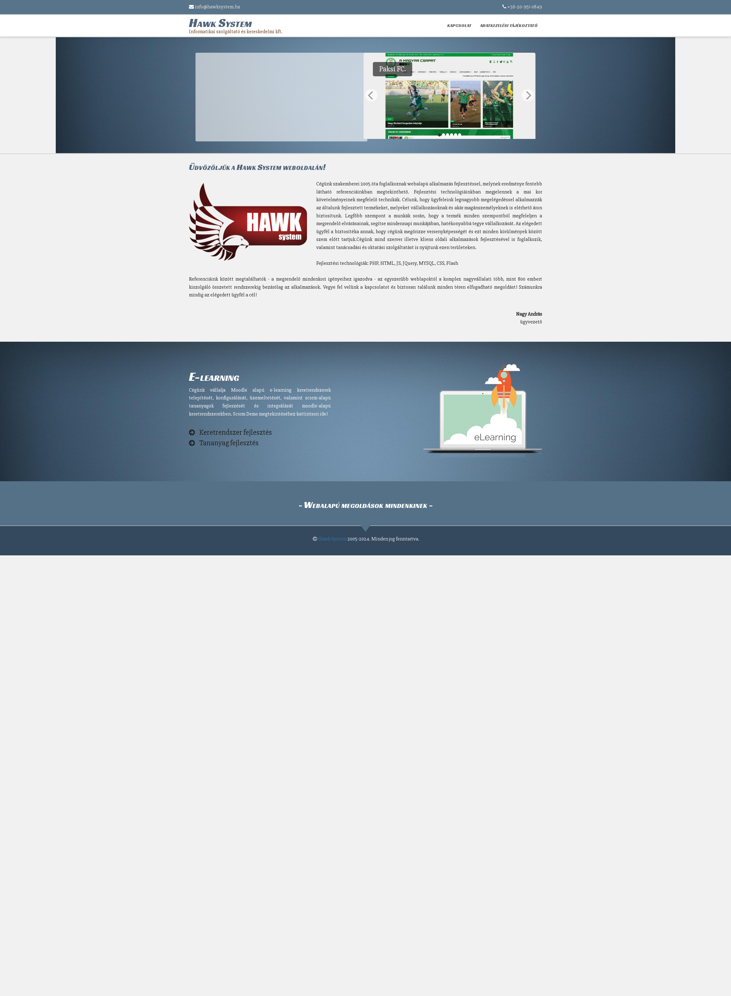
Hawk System (335, 539)
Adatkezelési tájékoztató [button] (509, 25)
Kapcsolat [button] (459, 25)
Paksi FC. (532, 68)
